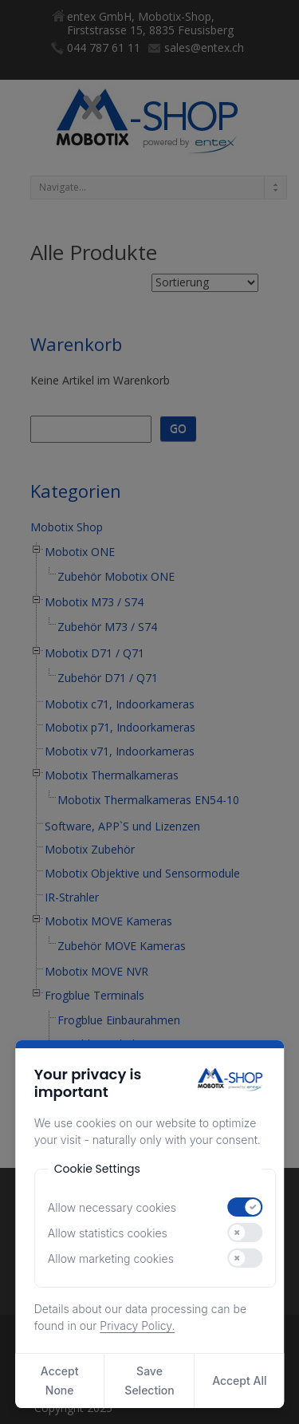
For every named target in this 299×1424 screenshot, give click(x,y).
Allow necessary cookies (112, 1207)
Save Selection (149, 1380)
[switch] (245, 1207)
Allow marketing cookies (111, 1258)
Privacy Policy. (137, 1325)
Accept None (60, 1380)
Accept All (239, 1380)
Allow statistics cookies (107, 1233)
